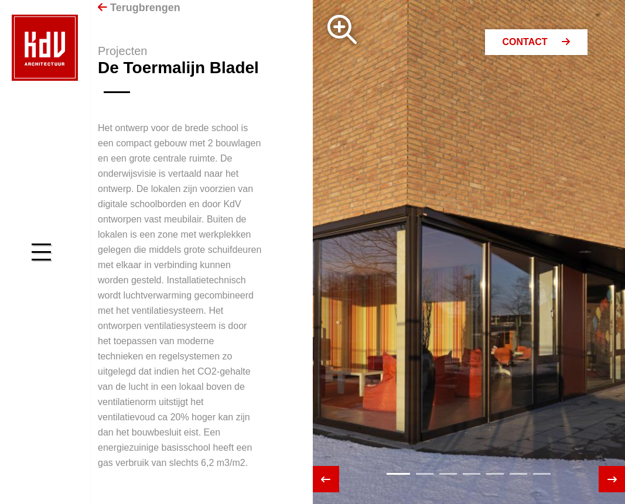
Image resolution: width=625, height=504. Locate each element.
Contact (536, 42)
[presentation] (326, 479)
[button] (398, 474)
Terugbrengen (139, 7)
